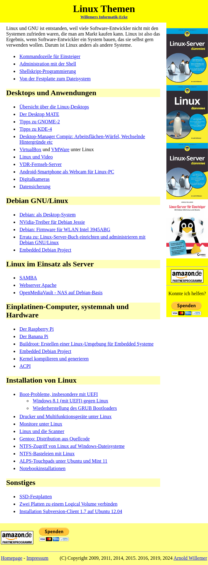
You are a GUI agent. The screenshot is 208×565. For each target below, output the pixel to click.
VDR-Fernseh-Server (40, 164)
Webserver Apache (37, 285)
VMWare (60, 149)
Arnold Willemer (190, 558)
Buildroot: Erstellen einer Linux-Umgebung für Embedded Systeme (86, 343)
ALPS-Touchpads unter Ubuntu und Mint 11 (63, 461)
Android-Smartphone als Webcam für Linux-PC (66, 171)
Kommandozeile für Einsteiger (49, 56)
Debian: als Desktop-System (47, 214)
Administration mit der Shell (47, 63)
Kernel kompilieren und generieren (54, 358)
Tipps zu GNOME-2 (39, 121)
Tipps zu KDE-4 (35, 129)
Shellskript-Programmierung (47, 71)
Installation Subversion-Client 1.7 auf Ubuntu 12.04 (70, 511)
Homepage (11, 558)
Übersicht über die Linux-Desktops (54, 106)
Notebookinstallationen (42, 468)
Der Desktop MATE (39, 114)
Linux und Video (36, 156)
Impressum (37, 558)
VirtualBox (30, 149)
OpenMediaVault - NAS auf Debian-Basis (60, 292)
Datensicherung (34, 186)
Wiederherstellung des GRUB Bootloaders (75, 408)
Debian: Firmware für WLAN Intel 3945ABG (64, 229)
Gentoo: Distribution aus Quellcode (54, 438)
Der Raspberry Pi (36, 329)
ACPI (25, 366)
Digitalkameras (34, 179)
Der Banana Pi (33, 336)
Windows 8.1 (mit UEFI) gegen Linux (70, 400)
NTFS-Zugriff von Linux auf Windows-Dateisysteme (72, 446)
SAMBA (28, 277)
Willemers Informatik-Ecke (103, 17)
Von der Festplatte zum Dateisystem (55, 78)
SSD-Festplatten (35, 496)
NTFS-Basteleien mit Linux (47, 453)
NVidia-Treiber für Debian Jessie (52, 222)
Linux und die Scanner (41, 431)
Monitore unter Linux (40, 424)
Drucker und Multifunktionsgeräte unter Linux (65, 416)
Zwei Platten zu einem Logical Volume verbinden (68, 504)
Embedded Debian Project (45, 250)
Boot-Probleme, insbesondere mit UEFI (58, 394)
